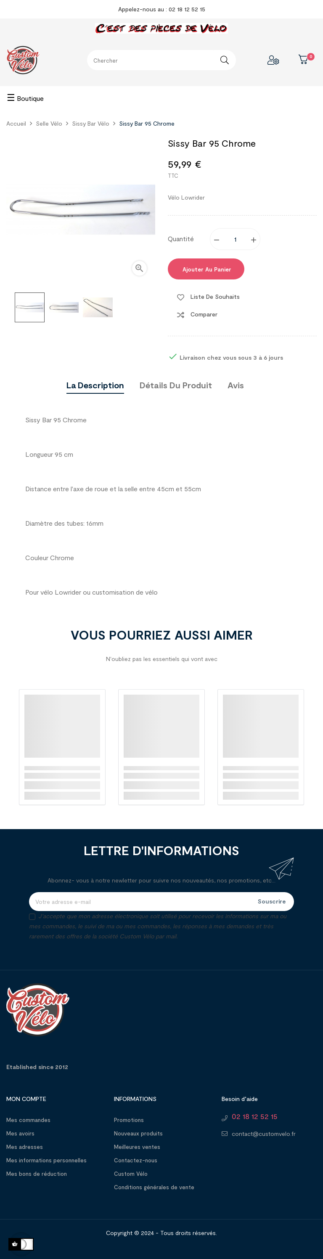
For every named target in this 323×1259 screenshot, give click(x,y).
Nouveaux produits (138, 1133)
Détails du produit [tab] (176, 385)
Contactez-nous (135, 1160)
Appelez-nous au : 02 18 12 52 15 (161, 9)
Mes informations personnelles (46, 1160)
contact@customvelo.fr (264, 1133)
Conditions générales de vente (154, 1187)
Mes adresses (24, 1146)
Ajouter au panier (206, 269)
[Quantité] (235, 239)
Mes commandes (28, 1120)
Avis (236, 385)
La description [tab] (95, 385)
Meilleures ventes (137, 1146)
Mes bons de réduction (36, 1173)
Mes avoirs (20, 1133)
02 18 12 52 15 (255, 1116)
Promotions (129, 1120)
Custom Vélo (131, 1173)
